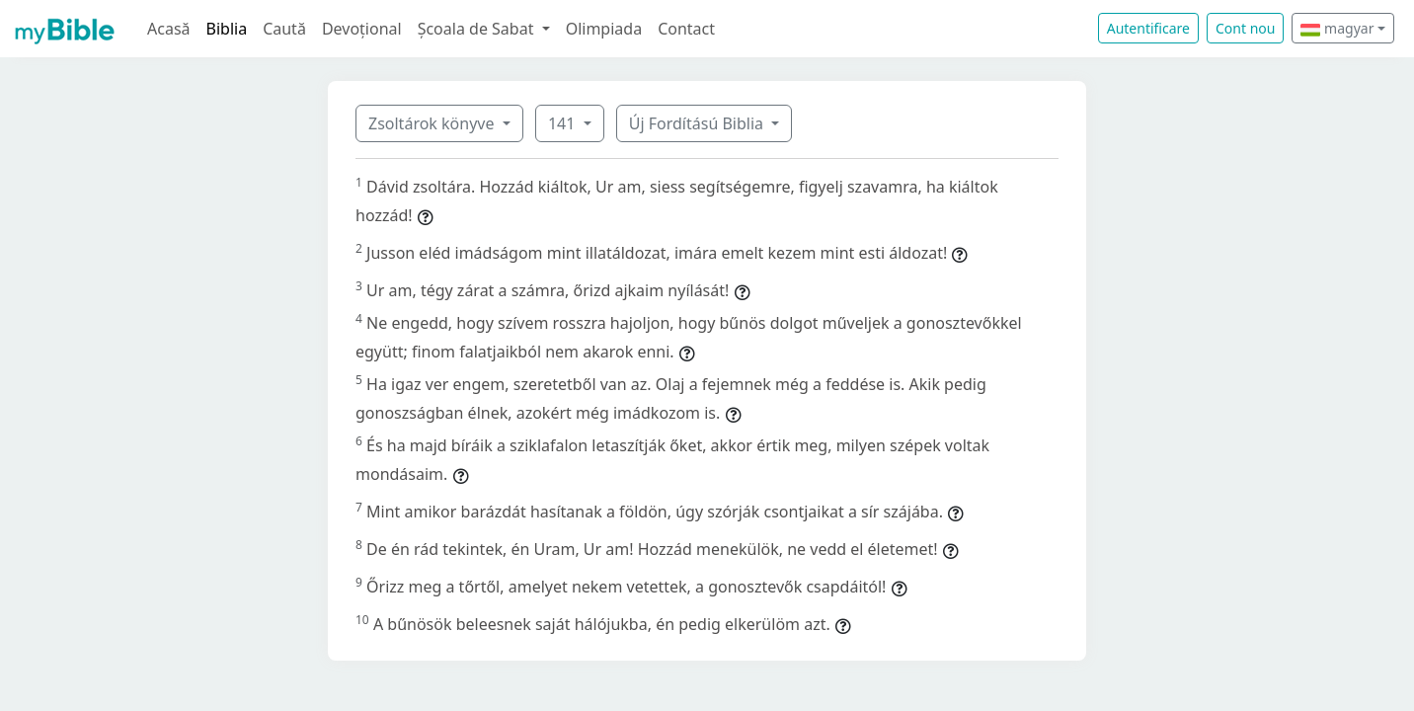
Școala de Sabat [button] (478, 29)
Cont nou (1245, 28)
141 (564, 123)
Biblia (227, 29)
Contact (686, 29)
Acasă (169, 29)
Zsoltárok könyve (433, 123)
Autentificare (1148, 28)
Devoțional (362, 29)
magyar (1337, 28)
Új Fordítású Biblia (698, 123)
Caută (284, 29)
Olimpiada (604, 29)
